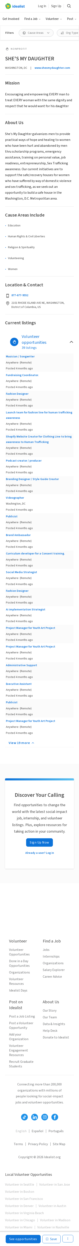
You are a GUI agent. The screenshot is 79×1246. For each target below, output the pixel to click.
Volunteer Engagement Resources (18, 1050)
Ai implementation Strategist (25, 609)
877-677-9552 (19, 295)
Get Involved (11, 19)
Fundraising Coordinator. (22, 375)
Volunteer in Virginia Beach (24, 1213)
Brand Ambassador (18, 535)
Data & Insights (54, 1024)
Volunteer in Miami (18, 1227)
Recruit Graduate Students (21, 1064)
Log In (42, 6)
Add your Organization (18, 1036)
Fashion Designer (17, 394)
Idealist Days (18, 990)
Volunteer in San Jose (54, 1184)
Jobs (46, 949)
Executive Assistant (19, 684)
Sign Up (56, 6)
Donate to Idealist (56, 1037)
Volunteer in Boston (19, 1191)
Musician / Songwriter (20, 356)
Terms (18, 1144)
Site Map (59, 1144)
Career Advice (52, 976)
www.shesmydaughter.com (52, 67)
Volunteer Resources (16, 981)
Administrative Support (21, 665)
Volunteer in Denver (19, 1206)
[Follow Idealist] (24, 1117)
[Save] (51, 1239)
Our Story (49, 1010)
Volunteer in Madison (55, 1220)
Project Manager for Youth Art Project (30, 628)
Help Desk (50, 1030)
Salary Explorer (54, 970)
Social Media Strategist (21, 572)
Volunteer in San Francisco (24, 1199)
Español (37, 1131)
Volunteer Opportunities (19, 952)
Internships (51, 956)
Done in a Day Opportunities (19, 963)
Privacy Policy (38, 1144)
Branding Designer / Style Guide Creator (32, 479)
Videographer (15, 498)
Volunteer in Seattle (19, 1184)
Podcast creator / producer (24, 461)
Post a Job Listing (22, 1016)
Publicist (11, 516)
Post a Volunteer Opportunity (21, 1025)
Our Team (50, 1017)
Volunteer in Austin (52, 1206)
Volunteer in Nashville (53, 1227)
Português (56, 1131)
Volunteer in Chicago (20, 1220)
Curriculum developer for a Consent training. (35, 554)
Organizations (19, 972)
